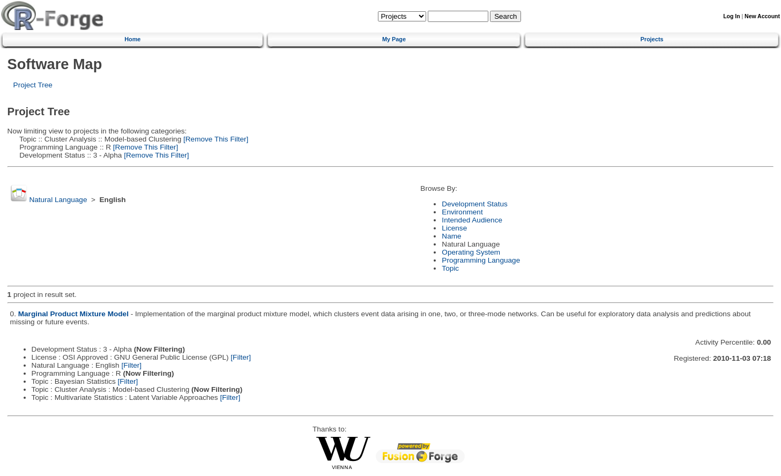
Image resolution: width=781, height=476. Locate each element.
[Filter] (240, 357)
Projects (652, 39)
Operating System (471, 252)
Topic (450, 268)
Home (132, 39)
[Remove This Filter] (214, 139)
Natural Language (58, 200)
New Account (762, 16)
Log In (731, 16)
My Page (394, 39)
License (454, 228)
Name (451, 236)
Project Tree (33, 85)
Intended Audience (472, 220)
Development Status (474, 204)
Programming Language (481, 260)
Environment (462, 212)
